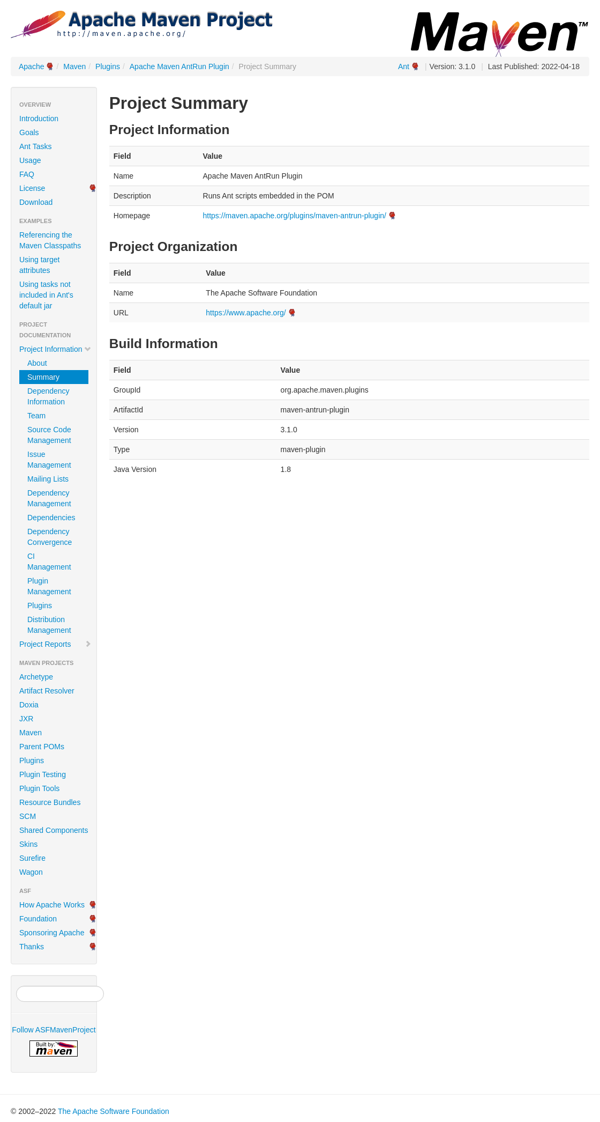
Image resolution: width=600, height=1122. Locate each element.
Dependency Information (48, 396)
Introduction (38, 118)
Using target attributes (39, 265)
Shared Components (53, 830)
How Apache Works (52, 904)
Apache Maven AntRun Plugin (179, 66)
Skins (28, 844)
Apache (31, 66)
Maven (74, 66)
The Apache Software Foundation (113, 1111)
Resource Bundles (49, 802)
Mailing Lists (48, 479)
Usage (30, 160)
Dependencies (51, 517)
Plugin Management (49, 586)
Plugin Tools (39, 788)
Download (35, 202)
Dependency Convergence (49, 537)
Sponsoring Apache (51, 932)
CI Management (49, 561)
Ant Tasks (35, 146)
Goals (29, 132)
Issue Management (49, 459)
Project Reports (55, 644)
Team (36, 415)
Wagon (31, 872)
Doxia (29, 704)
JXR (26, 718)
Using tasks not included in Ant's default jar (46, 295)
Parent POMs (41, 746)
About (37, 363)
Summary (43, 377)
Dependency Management (49, 498)
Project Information (55, 349)
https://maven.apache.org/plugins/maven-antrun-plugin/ (294, 215)
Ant (403, 66)
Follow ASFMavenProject (53, 1029)
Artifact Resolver (46, 691)
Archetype (36, 677)
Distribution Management (49, 624)
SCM (27, 816)
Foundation (38, 918)
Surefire (32, 858)
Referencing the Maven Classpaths (50, 240)
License (32, 188)
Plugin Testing (42, 774)
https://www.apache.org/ (246, 312)
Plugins (107, 66)
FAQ (26, 174)
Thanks (31, 946)
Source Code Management (49, 435)
